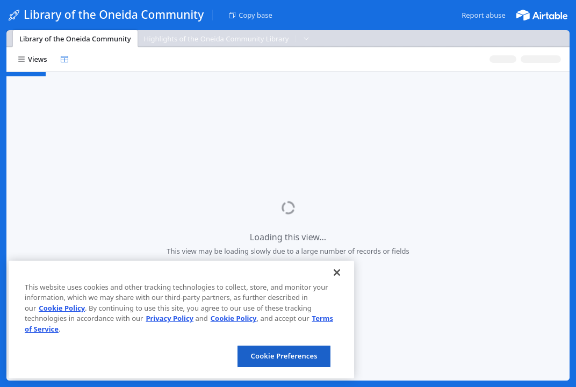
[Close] (337, 272)
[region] (181, 319)
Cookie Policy (62, 308)
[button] (483, 15)
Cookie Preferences (284, 356)
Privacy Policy (169, 318)
